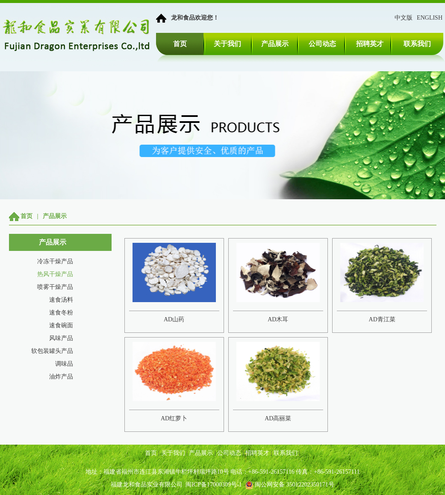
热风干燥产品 (55, 274)
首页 (180, 43)
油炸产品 (61, 376)
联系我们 (417, 43)
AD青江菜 (382, 319)
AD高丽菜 (278, 418)
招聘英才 (369, 43)
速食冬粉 (61, 312)
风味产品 (61, 338)
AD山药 (174, 319)
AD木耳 (278, 319)
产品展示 (275, 43)
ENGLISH (429, 18)
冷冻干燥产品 (55, 261)
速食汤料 (61, 300)
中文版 (404, 18)
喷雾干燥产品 (55, 287)
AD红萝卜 (174, 418)
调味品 (64, 364)
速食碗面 (61, 325)
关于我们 (227, 43)
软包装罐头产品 (52, 351)
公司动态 (322, 43)
